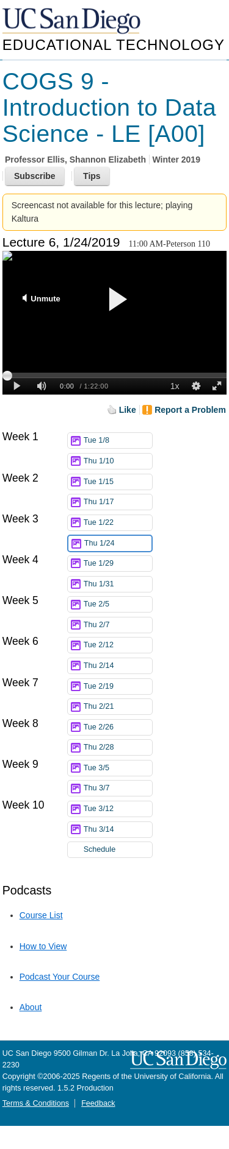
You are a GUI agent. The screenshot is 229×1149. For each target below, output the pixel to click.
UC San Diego (72, 21)
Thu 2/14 (118, 665)
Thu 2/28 (118, 747)
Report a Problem (190, 410)
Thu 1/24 (117, 543)
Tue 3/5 (118, 768)
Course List (41, 915)
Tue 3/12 (118, 809)
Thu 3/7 (118, 788)
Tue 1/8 (118, 440)
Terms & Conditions (35, 1103)
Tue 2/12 (118, 645)
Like (127, 410)
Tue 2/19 (118, 686)
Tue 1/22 (118, 522)
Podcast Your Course (60, 977)
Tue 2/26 (118, 727)
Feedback (98, 1103)
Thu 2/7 (118, 625)
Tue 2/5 (118, 604)
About (31, 1007)
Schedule (100, 849)
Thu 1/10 (118, 461)
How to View (43, 946)
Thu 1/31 (118, 584)
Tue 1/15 (118, 482)
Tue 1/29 (118, 563)
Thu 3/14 (118, 829)
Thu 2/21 (118, 706)
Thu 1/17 (118, 502)
